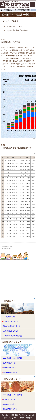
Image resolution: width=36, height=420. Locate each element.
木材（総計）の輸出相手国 (12, 358)
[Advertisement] (18, 278)
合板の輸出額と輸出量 (11, 331)
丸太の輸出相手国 (9, 363)
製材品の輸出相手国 (10, 372)
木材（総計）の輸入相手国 (12, 395)
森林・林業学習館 (10, 418)
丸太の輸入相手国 (9, 399)
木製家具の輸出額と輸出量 (12, 336)
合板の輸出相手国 (9, 367)
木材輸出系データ (10, 10)
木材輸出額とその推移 (14, 26)
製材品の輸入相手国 (10, 409)
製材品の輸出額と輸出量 (11, 326)
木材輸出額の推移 (24, 10)
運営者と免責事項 (26, 418)
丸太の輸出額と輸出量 (11, 321)
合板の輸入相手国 (9, 404)
